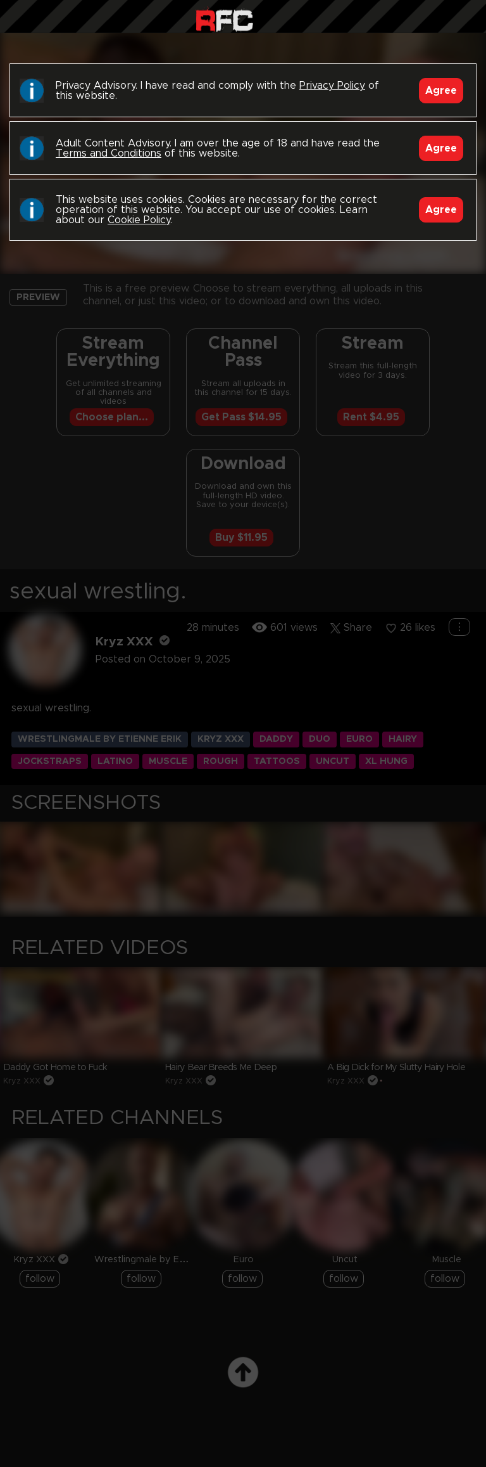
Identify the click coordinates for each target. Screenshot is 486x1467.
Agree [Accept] (441, 91)
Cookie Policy (139, 220)
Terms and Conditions (108, 153)
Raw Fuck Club (224, 19)
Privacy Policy (332, 86)
